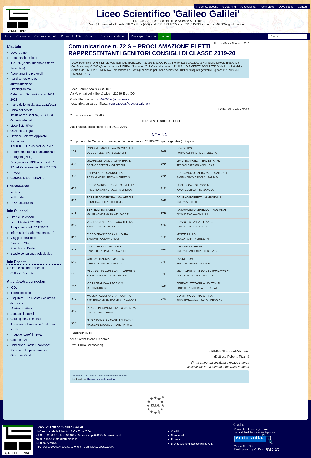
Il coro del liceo (20, 293)
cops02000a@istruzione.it (112, 99)
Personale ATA (71, 36)
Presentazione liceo (23, 57)
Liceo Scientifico (21, 125)
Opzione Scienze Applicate (28, 136)
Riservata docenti (207, 6)
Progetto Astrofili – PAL (26, 334)
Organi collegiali (21, 120)
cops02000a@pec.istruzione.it (129, 103)
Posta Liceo (267, 6)
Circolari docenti (45, 36)
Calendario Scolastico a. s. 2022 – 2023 (33, 97)
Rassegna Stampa (143, 36)
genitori (111, 379)
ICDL (13, 287)
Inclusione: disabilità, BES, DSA (32, 115)
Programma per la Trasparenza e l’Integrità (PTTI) (32, 154)
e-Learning (229, 6)
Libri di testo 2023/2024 (26, 222)
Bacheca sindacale (113, 36)
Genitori (90, 36)
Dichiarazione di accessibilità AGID (192, 443)
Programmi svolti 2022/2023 (29, 227)
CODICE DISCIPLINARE (27, 177)
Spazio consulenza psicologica (31, 253)
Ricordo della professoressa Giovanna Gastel (29, 352)
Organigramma (20, 89)
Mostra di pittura (21, 308)
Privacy (15, 172)
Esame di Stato (20, 243)
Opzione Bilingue (22, 131)
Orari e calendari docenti (27, 268)
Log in (164, 36)
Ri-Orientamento (21, 202)
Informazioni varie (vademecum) (32, 232)
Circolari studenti (96, 379)
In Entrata (17, 197)
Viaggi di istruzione (23, 238)
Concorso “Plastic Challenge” (30, 345)
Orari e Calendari (22, 217)
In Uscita (16, 192)
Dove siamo (286, 6)
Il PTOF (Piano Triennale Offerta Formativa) (32, 65)
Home (8, 36)
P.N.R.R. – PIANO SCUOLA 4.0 (31, 146)
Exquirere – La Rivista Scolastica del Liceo (32, 300)
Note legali (177, 435)
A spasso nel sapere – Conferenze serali (33, 326)
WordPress (259, 449)
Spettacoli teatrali (22, 313)
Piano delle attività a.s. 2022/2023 (33, 104)
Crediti (175, 431)
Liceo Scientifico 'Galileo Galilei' (167, 14)
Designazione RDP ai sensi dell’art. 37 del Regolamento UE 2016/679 (34, 164)
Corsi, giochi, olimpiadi (25, 319)
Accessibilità (248, 6)
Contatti (302, 6)
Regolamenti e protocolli (26, 73)
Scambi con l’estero (23, 248)
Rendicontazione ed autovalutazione (23, 81)
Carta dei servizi (21, 110)
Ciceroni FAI (18, 339)
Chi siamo (23, 36)
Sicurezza (17, 141)
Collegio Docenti (21, 273)
